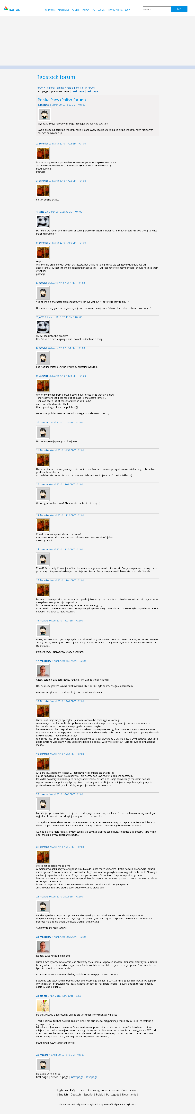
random (85, 9)
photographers (115, 9)
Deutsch (76, 1094)
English (63, 1094)
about (133, 1090)
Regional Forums (55, 87)
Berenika (43, 143)
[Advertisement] (97, 41)
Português (112, 1094)
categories (50, 9)
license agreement (99, 1090)
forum (40, 87)
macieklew (45, 660)
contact (102, 9)
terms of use (119, 1090)
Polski (99, 1094)
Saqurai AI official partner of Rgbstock (117, 1104)
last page (92, 91)
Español (88, 1094)
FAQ (93, 9)
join (179, 9)
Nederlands (129, 1094)
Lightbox (62, 1090)
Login (127, 9)
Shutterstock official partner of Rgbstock (79, 1104)
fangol (43, 995)
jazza (41, 211)
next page (78, 91)
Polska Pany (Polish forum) (80, 87)
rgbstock (11, 9)
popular (76, 9)
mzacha (44, 104)
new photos (63, 9)
